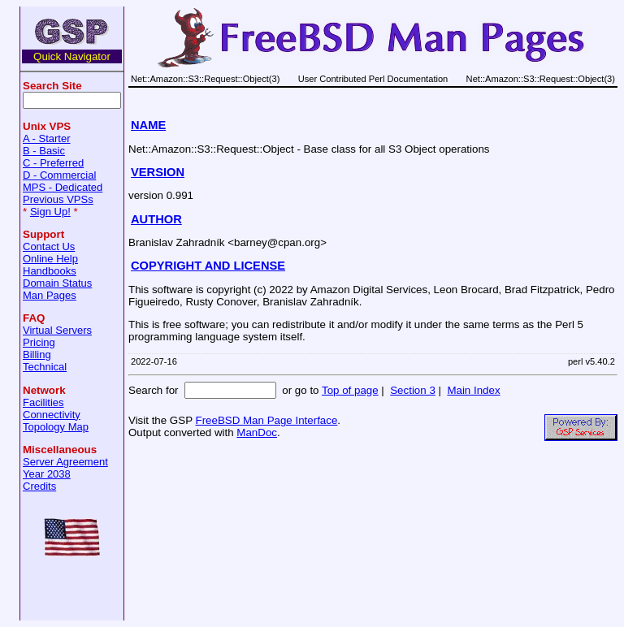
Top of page (350, 390)
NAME (148, 125)
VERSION (157, 172)
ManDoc (256, 432)
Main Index (473, 390)
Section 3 (413, 390)
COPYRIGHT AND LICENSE (208, 265)
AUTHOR (156, 219)
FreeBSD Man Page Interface (266, 420)
